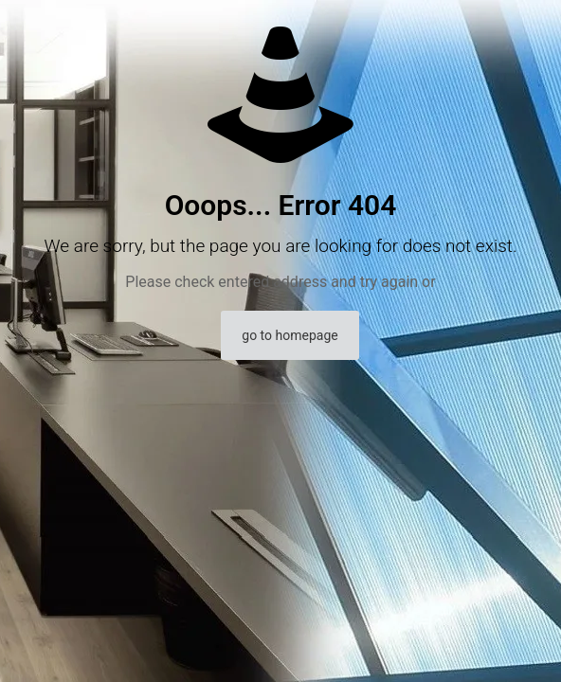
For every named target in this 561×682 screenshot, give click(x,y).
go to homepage (289, 335)
